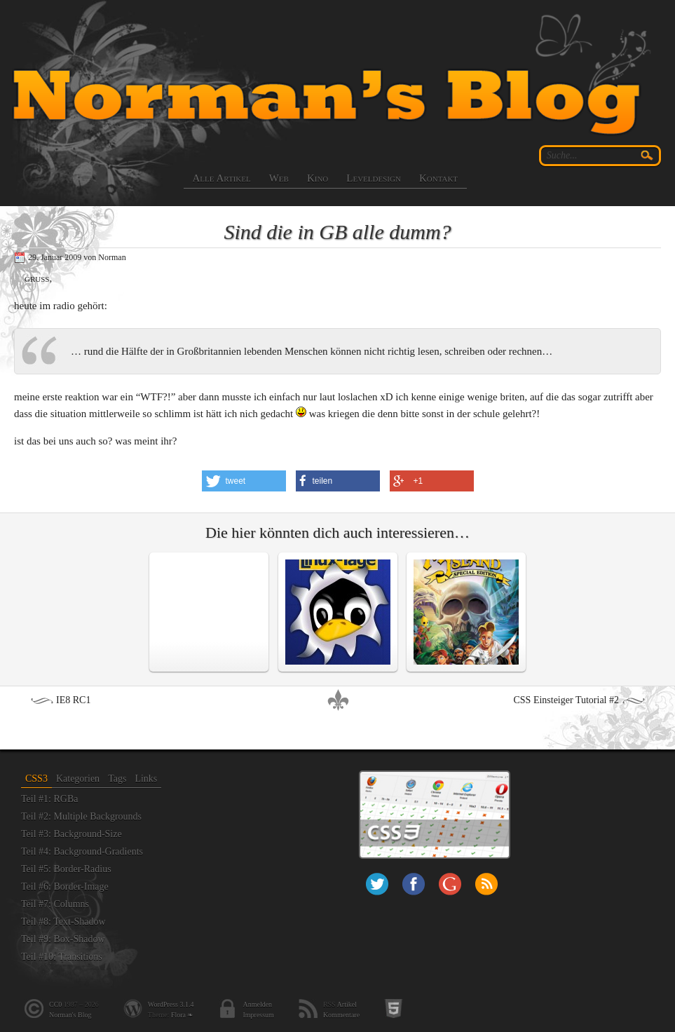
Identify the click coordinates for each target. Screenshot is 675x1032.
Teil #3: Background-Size (71, 834)
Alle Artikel (222, 178)
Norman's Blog (70, 1015)
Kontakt (438, 178)
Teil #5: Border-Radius (66, 869)
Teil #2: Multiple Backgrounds (81, 816)
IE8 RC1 (73, 700)
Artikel (347, 1004)
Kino (317, 178)
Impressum (258, 1015)
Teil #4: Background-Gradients (82, 851)
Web (279, 178)
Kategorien (78, 778)
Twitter (377, 884)
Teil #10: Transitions (61, 956)
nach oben (338, 700)
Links (146, 778)
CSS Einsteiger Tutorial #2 (566, 700)
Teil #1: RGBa (49, 799)
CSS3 (36, 778)
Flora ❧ (182, 1015)
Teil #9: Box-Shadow (63, 939)
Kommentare (341, 1015)
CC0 (55, 1004)
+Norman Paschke (450, 884)
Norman (111, 257)
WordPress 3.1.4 (171, 1004)
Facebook (413, 884)
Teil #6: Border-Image (65, 886)
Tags (117, 778)
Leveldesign (373, 178)
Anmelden (257, 1004)
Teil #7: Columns (55, 904)
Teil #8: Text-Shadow (63, 921)
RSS (486, 884)
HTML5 (393, 1008)
